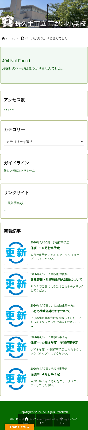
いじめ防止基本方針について (50, 311)
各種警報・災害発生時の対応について (56, 279)
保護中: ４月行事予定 (45, 374)
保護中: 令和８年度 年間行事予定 (54, 342)
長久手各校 (15, 203)
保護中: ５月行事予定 (45, 248)
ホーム (10, 38)
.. (5, 209)
